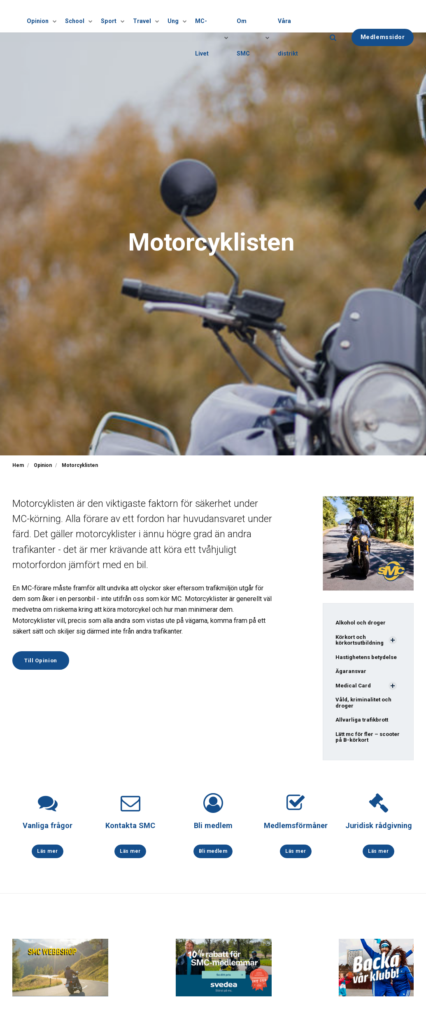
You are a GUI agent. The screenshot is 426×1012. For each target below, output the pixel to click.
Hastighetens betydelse (367, 658)
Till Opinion (43, 660)
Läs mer (47, 855)
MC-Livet (214, 16)
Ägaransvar (351, 673)
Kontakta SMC (130, 829)
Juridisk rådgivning (378, 829)
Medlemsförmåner (296, 829)
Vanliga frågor (47, 829)
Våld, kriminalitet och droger (364, 705)
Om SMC (253, 16)
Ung (180, 16)
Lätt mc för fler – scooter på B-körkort (364, 740)
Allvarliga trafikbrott (363, 723)
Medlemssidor (383, 15)
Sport (118, 16)
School (85, 16)
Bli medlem (213, 829)
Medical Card (353, 687)
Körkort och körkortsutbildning (361, 640)
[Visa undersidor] (60, 16)
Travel (150, 16)
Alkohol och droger (362, 623)
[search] (333, 16)
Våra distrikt (295, 16)
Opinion (49, 16)
